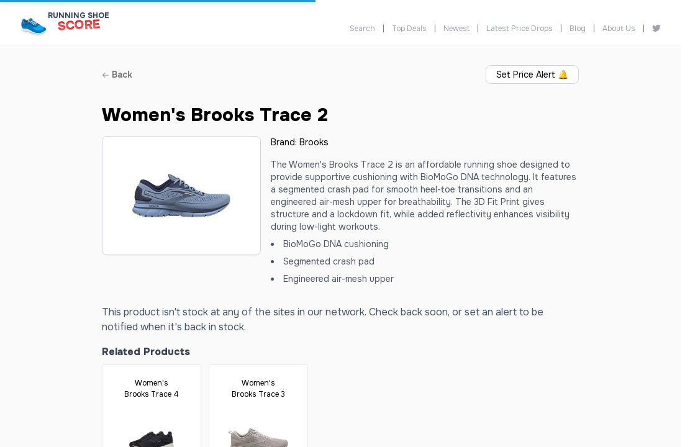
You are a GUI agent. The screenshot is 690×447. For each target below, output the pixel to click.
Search (362, 29)
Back (117, 74)
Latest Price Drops (519, 29)
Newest (456, 29)
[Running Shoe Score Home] (34, 26)
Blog (578, 29)
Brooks (314, 142)
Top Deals (409, 29)
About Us (618, 29)
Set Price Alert (532, 74)
